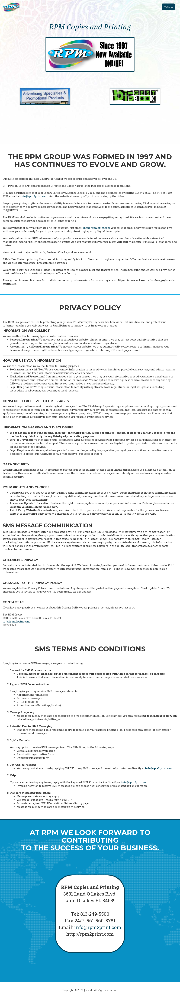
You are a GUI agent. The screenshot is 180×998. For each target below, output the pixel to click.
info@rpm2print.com (34, 196)
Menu (169, 9)
